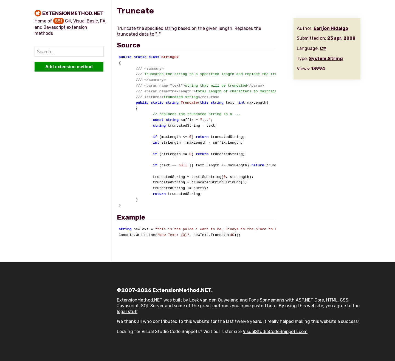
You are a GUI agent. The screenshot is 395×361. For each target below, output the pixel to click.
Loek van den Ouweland (214, 300)
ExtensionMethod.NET (73, 13)
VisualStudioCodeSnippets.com (275, 331)
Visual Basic (85, 21)
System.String (326, 58)
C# (68, 21)
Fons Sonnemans (266, 300)
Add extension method (68, 66)
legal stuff (127, 311)
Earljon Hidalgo (331, 28)
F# (103, 21)
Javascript (55, 27)
